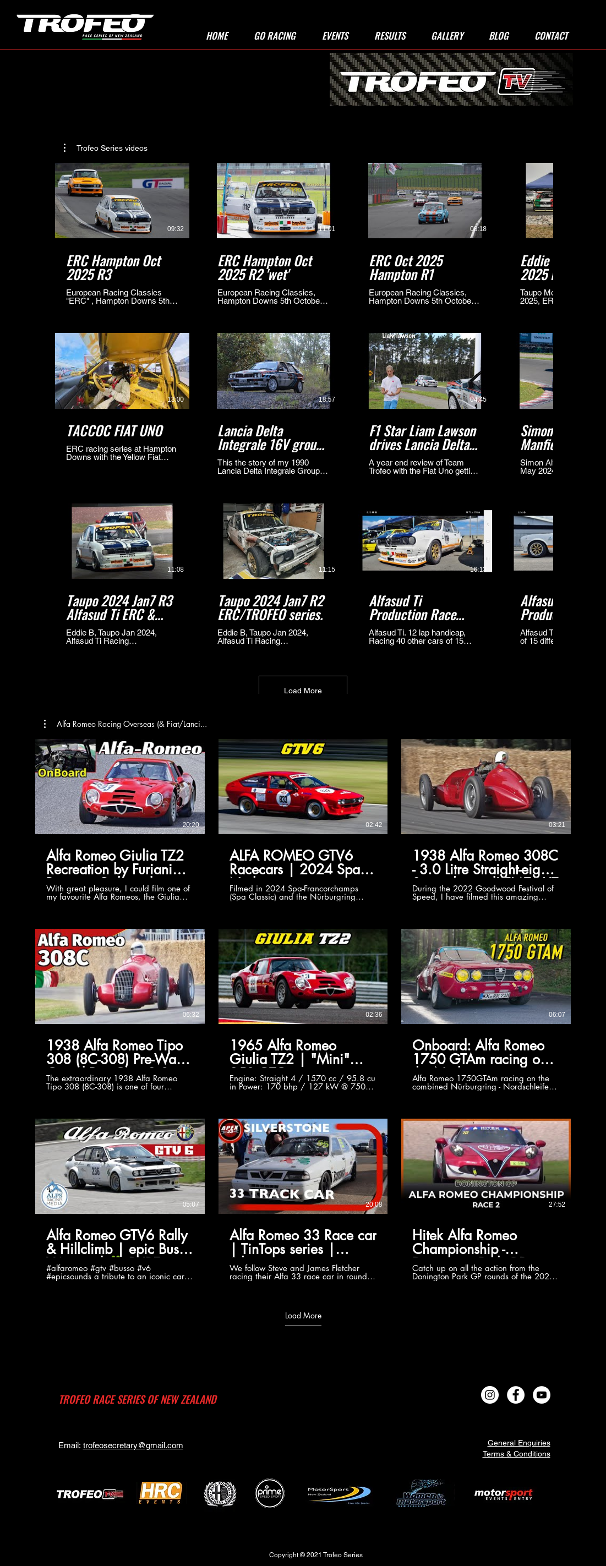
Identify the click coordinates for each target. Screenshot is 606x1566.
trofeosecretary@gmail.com (133, 1445)
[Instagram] (490, 1395)
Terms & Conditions (516, 1453)
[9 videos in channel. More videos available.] (303, 1010)
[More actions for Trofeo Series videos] (106, 148)
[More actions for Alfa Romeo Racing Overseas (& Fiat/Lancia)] (125, 724)
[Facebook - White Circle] (516, 1395)
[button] (275, 36)
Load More (303, 690)
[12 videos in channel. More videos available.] (303, 404)
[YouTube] (541, 1395)
